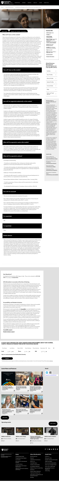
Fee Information (49, 54)
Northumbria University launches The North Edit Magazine (21, 390)
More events (53, 425)
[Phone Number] (36, 350)
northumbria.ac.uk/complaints (52, 174)
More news (5, 419)
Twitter (47, 375)
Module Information (50, 56)
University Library (19, 466)
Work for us (32, 463)
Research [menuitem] (29, 2)
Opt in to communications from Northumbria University (14, 356)
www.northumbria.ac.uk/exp (51, 158)
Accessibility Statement (35, 468)
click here (51, 363)
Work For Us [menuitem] (46, 2)
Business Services (33, 458)
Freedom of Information (35, 466)
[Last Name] (13, 350)
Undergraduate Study (20, 458)
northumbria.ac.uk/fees (50, 166)
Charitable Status (33, 465)
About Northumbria (35, 456)
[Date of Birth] (20, 350)
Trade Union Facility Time (35, 475)
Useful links (48, 456)
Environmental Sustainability (50, 465)
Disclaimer (32, 471)
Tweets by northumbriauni (50, 377)
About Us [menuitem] (35, 2)
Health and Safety (48, 463)
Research (32, 460)
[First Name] (5, 350)
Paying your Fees (48, 460)
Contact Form (15, 279)
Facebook (51, 375)
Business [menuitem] (23, 2)
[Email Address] (28, 350)
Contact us (47, 458)
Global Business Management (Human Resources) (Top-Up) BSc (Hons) (28, 7)
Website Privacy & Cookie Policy (36, 470)
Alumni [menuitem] (40, 2)
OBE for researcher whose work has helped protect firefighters (35, 412)
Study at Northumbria (9, 7)
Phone (19, 353)
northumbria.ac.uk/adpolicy (51, 170)
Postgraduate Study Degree (21, 460)
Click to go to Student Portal (50, 466)
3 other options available (51, 42)
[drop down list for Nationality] (43, 350)
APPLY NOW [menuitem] (4, 31)
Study (17, 456)
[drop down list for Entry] (51, 350)
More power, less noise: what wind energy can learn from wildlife (22, 412)
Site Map (32, 479)
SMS (36, 353)
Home (2, 7)
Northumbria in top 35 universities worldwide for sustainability (7, 390)
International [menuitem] (17, 2)
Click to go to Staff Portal (50, 468)
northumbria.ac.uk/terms (51, 163)
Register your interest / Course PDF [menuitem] (18, 31)
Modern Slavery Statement (35, 473)
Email (3, 353)
